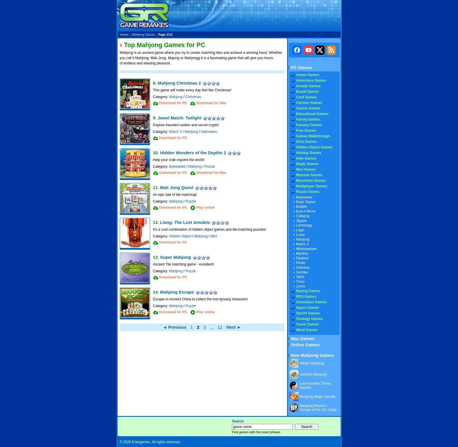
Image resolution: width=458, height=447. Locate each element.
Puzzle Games (308, 192)
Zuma (300, 286)
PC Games (301, 67)
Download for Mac (211, 103)
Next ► (233, 327)
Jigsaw (301, 221)
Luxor (300, 235)
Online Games (305, 344)
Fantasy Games (309, 125)
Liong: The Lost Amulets (185, 222)
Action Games (308, 75)
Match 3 (175, 132)
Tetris (300, 277)
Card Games (306, 97)
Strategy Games (309, 319)
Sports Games (308, 313)
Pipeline (302, 258)
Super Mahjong (175, 257)
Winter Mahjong (312, 363)
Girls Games (306, 142)
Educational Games (312, 114)
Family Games (308, 119)
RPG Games (306, 296)
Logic (300, 230)
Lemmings (304, 225)
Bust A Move (306, 211)
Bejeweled (177, 167)
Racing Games (308, 291)
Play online (205, 207)
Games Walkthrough (313, 136)
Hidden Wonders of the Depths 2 (193, 152)
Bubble (301, 207)
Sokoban (303, 268)
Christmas (193, 97)
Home (124, 34)
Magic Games (307, 164)
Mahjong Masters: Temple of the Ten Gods (318, 408)
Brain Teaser (306, 202)
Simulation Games (311, 302)
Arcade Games (308, 86)
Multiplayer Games (311, 186)
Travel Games (307, 324)
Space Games (307, 308)
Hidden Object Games (314, 147)
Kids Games (306, 158)
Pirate (300, 263)
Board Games (307, 92)
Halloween (209, 132)
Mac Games (303, 338)
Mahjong (176, 97)
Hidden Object (180, 236)
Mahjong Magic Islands (318, 397)
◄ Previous (174, 327)
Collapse (303, 216)
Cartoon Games (309, 103)
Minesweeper (306, 249)
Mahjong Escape (177, 292)
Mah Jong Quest (176, 187)
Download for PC (173, 103)
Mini (214, 236)
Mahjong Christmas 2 (179, 83)
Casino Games (308, 108)
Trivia (300, 282)
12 (220, 327)
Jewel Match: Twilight (180, 118)
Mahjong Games (143, 34)
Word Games (307, 330)
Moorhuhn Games (311, 181)
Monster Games (309, 175)
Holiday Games (309, 153)
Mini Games (306, 169)
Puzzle (209, 167)
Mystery (302, 253)
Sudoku (302, 272)
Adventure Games (311, 80)
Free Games (306, 131)
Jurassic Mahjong (313, 374)
